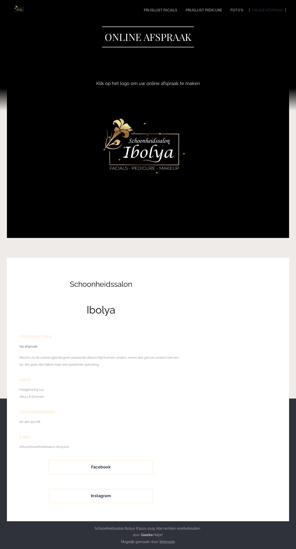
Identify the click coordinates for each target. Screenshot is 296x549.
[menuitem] (152, 10)
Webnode (167, 542)
